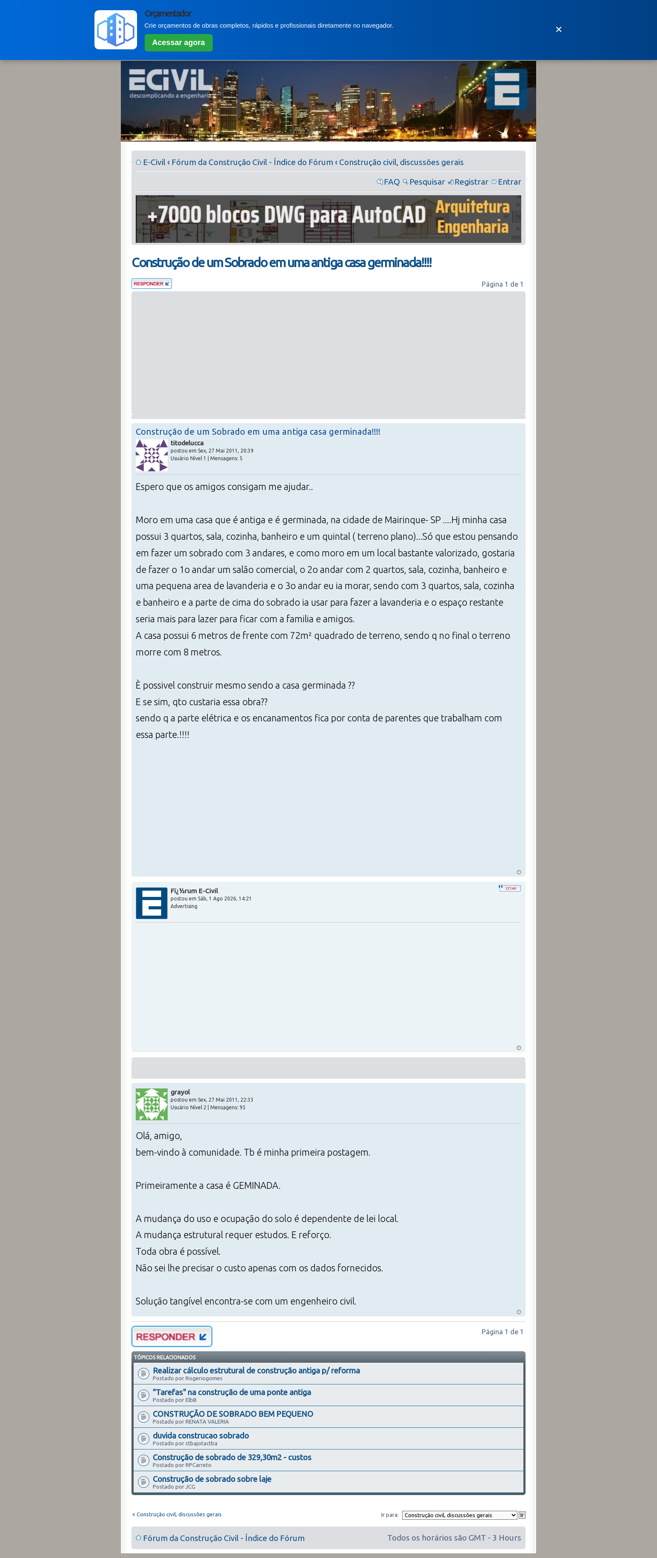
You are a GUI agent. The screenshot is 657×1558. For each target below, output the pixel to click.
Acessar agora (178, 42)
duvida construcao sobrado (201, 1435)
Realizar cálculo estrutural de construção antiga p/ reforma (256, 1370)
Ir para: (390, 1515)
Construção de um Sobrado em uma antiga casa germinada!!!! (281, 262)
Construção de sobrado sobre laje (212, 1479)
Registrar (471, 181)
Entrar (509, 181)
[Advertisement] (328, 353)
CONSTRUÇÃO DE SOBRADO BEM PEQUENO (233, 1414)
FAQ (392, 181)
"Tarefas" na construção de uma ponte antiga (232, 1392)
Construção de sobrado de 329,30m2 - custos (232, 1457)
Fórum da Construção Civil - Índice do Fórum (252, 162)
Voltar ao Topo (519, 872)
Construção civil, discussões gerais (401, 162)
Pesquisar (427, 181)
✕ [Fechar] (559, 29)
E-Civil (154, 162)
